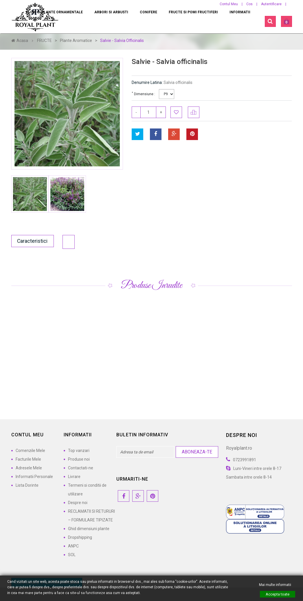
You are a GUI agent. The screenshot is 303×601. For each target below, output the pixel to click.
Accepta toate (277, 594)
